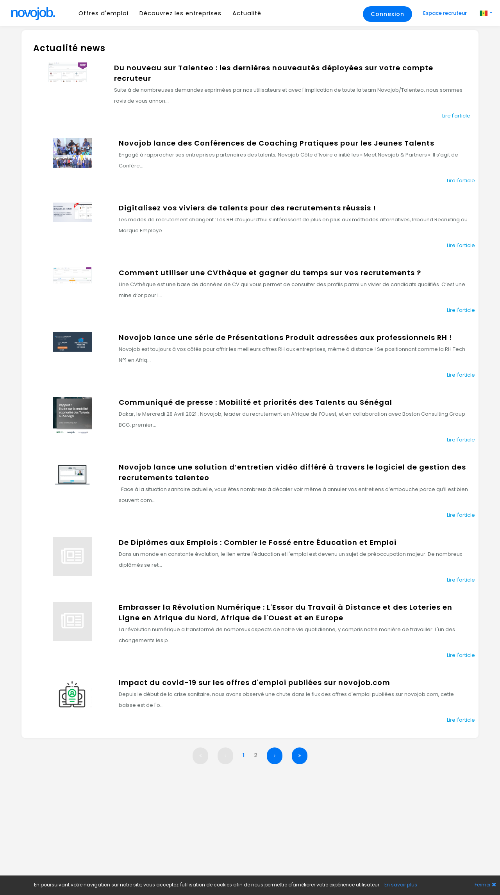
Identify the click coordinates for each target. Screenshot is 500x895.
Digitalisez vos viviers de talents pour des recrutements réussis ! (247, 208)
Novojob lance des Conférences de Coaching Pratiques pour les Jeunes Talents (276, 143)
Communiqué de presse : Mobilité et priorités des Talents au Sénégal (255, 402)
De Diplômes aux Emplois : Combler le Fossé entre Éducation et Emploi (257, 542)
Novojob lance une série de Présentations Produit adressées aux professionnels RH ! (285, 337)
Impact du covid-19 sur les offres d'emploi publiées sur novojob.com (254, 682)
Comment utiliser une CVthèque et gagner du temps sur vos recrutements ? (270, 273)
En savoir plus (400, 884)
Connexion (387, 14)
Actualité (246, 13)
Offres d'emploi (104, 13)
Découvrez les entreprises (180, 13)
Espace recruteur (445, 13)
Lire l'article (456, 115)
